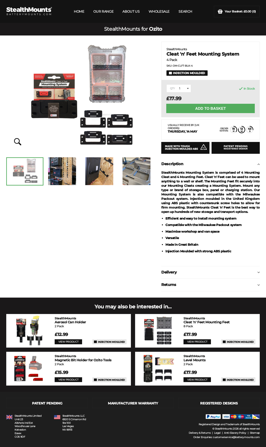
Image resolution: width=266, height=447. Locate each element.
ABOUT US (130, 11)
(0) (237, 11)
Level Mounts (194, 358)
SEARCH (185, 11)
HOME (79, 11)
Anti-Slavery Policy (235, 432)
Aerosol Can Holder (70, 320)
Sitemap (255, 432)
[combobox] (178, 88)
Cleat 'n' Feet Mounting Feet (206, 320)
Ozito (155, 29)
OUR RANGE (103, 11)
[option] (24, 171)
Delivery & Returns (200, 432)
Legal (217, 432)
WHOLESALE (159, 11)
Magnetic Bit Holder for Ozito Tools (83, 358)
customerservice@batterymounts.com (236, 437)
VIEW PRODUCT (68, 341)
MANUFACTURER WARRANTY (133, 403)
